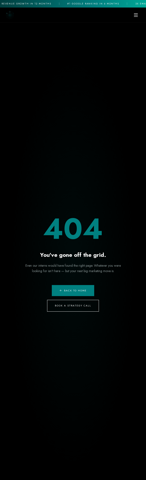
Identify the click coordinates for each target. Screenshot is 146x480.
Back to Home (73, 290)
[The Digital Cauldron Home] (10, 15)
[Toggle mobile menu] (135, 15)
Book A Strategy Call (73, 305)
